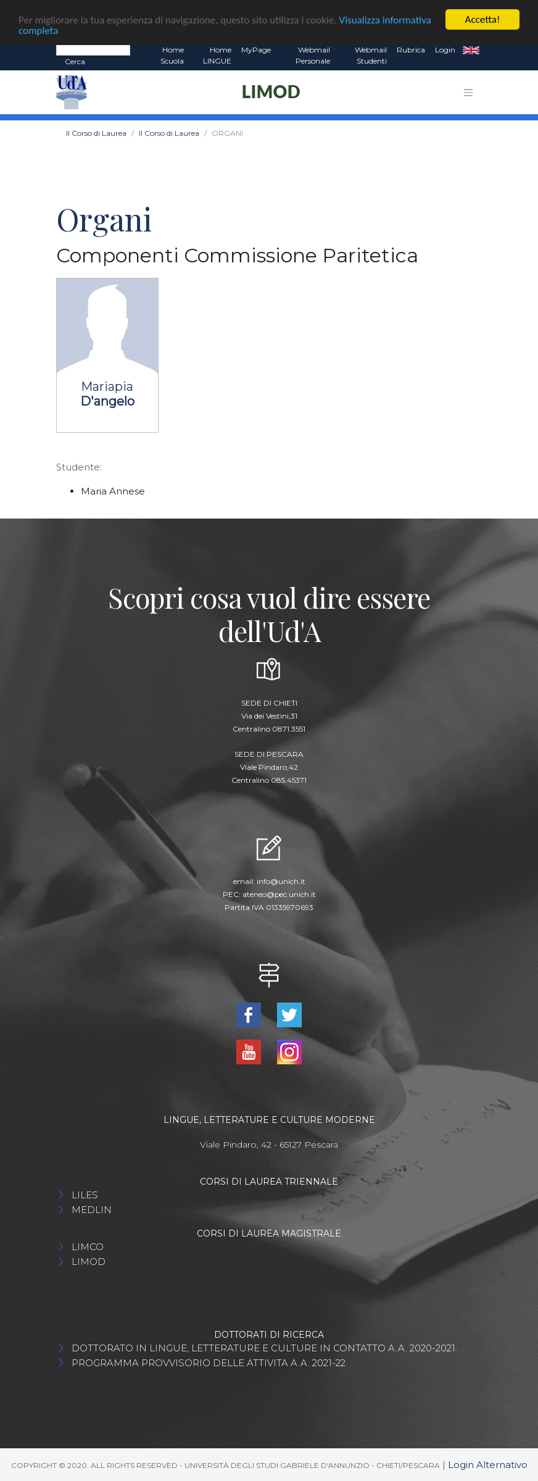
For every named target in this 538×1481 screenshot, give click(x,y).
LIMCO (88, 1246)
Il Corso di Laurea (96, 133)
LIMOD (89, 1261)
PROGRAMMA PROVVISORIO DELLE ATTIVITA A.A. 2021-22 (209, 1362)
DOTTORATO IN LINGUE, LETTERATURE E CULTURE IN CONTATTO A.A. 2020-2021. (264, 1347)
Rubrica (411, 49)
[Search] (93, 49)
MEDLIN (92, 1209)
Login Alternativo (488, 1464)
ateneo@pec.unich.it (279, 894)
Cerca (75, 61)
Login (445, 49)
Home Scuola (172, 55)
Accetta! (482, 19)
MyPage (256, 49)
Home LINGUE (217, 55)
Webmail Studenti (371, 55)
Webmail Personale (313, 55)
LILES (85, 1194)
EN (471, 50)
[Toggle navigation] (468, 92)
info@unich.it (281, 881)
